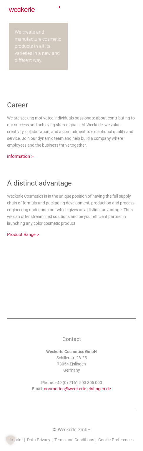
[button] (10, 440)
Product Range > (23, 234)
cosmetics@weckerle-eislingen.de (77, 388)
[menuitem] (130, 9)
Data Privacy (38, 439)
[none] (130, 9)
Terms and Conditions (74, 439)
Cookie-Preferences (116, 439)
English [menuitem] (130, 10)
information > (20, 156)
